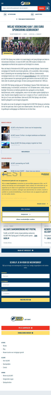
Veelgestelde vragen (8, 379)
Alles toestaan (25, 209)
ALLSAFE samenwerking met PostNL (20, 229)
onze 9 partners (11, 183)
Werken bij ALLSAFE (8, 376)
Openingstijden (6, 364)
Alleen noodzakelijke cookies (25, 219)
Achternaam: (4, 281)
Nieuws (5, 346)
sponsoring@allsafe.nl (30, 76)
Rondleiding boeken (25, 333)
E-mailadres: (4, 290)
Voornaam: (4, 272)
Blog (4, 349)
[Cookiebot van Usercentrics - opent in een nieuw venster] (41, 174)
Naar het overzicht (25, 250)
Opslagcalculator (7, 382)
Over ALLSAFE (6, 361)
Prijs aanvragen (25, 328)
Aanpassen (25, 214)
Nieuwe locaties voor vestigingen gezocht (13, 352)
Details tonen (41, 204)
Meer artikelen (25, 151)
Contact (5, 367)
